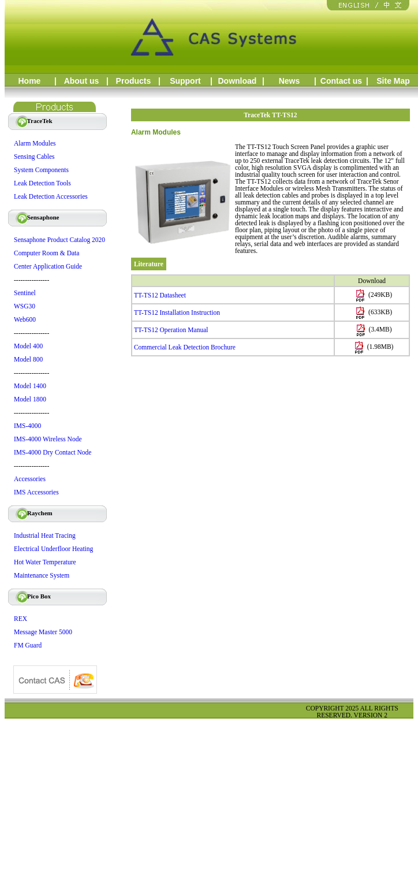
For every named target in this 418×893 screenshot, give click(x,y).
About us (81, 80)
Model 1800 (30, 399)
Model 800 (28, 359)
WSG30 (24, 306)
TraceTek (33, 120)
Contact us (341, 80)
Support (185, 80)
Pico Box (32, 596)
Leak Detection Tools (42, 183)
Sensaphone (36, 217)
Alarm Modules (35, 143)
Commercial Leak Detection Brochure (185, 347)
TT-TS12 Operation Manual (171, 329)
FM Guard (28, 645)
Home (29, 80)
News (289, 80)
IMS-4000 (27, 425)
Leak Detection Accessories (51, 196)
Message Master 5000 (43, 631)
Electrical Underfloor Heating (53, 548)
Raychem (33, 512)
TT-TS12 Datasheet (160, 295)
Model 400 (28, 346)
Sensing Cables (34, 156)
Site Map (393, 80)
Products (133, 80)
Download (237, 80)
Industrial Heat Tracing (45, 535)
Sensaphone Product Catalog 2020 (59, 239)
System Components (41, 169)
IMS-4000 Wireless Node (48, 439)
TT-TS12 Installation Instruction (177, 312)
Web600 (25, 319)
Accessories (30, 478)
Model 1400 (30, 385)
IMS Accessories (36, 492)
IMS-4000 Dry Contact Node (52, 452)
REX (20, 618)
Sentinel (25, 292)
